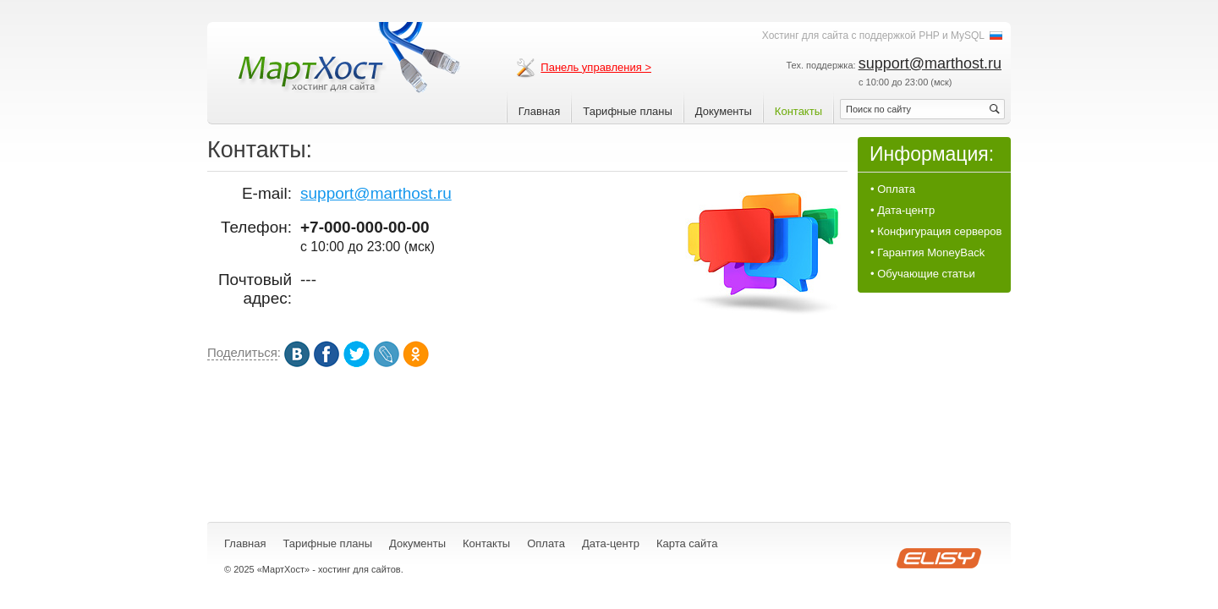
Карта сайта (686, 543)
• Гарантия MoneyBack (927, 252)
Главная (539, 111)
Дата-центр (610, 543)
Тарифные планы (627, 111)
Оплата (546, 543)
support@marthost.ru (930, 63)
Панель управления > (595, 67)
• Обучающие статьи (922, 273)
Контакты (798, 111)
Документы (723, 111)
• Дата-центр (902, 210)
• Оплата (892, 189)
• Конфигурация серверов (935, 231)
